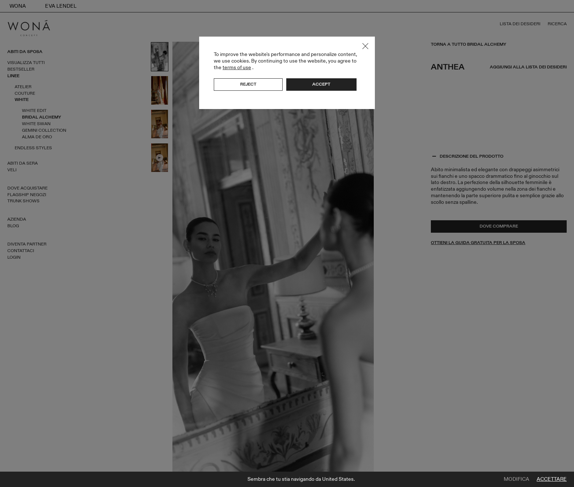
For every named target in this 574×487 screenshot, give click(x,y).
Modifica (516, 479)
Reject (248, 84)
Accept (321, 84)
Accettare (552, 479)
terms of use (237, 67)
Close (365, 46)
